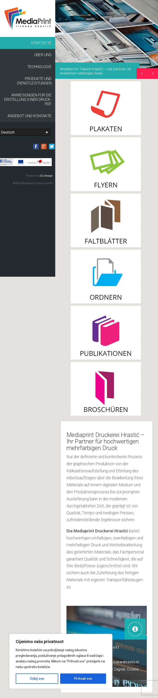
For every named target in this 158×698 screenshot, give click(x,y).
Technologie (39, 67)
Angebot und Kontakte (29, 116)
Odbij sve (37, 678)
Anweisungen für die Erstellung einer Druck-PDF (27, 99)
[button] (152, 73)
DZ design (46, 175)
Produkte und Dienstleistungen (34, 80)
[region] (106, 39)
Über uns (42, 55)
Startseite (41, 43)
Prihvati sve (83, 678)
